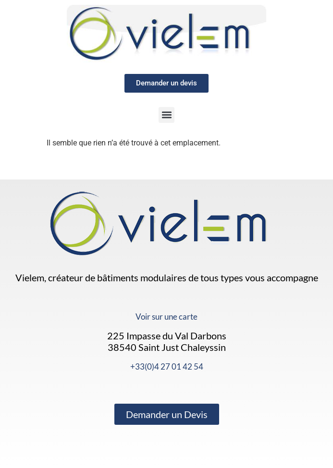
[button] (166, 115)
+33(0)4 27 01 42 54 (166, 366)
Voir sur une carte (166, 317)
